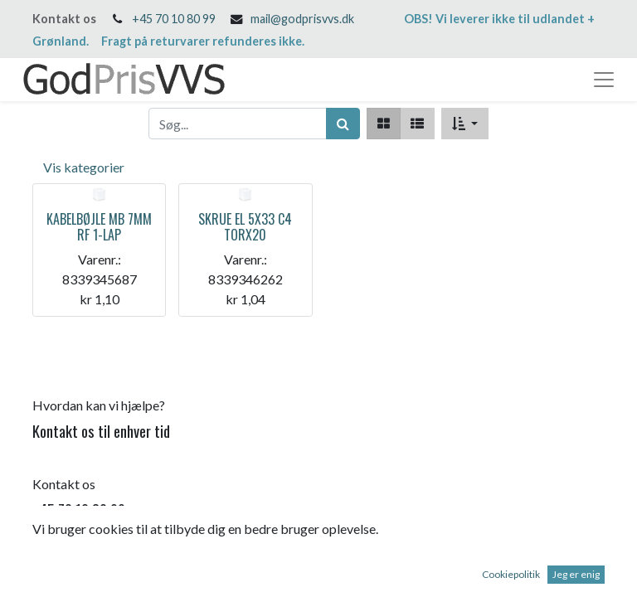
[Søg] (343, 123)
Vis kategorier (83, 167)
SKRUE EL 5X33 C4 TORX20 (245, 227)
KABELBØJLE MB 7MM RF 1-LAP (99, 227)
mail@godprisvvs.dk (302, 19)
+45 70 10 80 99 (174, 19)
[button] (465, 123)
